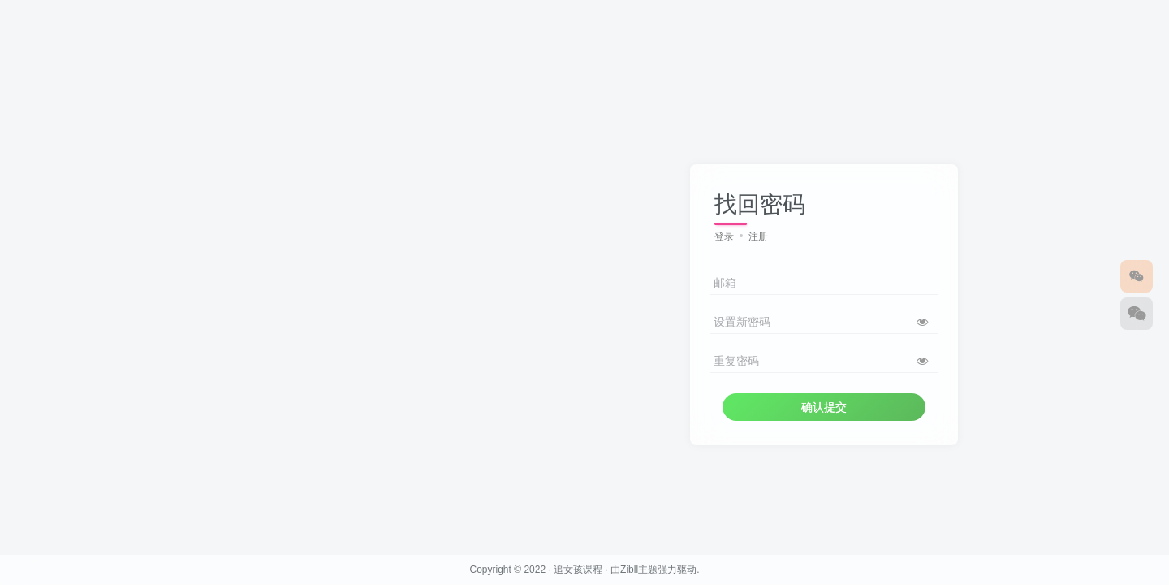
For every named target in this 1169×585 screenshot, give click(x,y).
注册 (758, 236)
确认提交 (824, 407)
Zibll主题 (639, 569)
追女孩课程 (578, 569)
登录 (724, 236)
